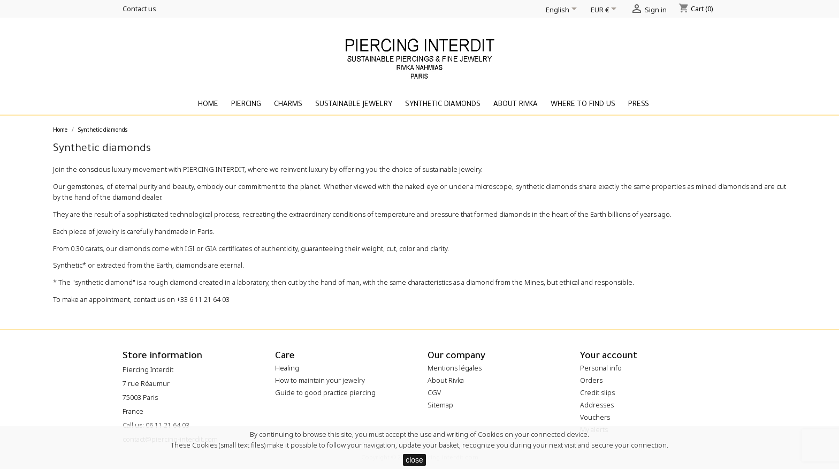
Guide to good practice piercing (325, 392)
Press (638, 105)
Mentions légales (455, 368)
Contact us (139, 8)
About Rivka (515, 105)
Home (208, 105)
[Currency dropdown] (605, 10)
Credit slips (597, 392)
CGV (434, 392)
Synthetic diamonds (442, 105)
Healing (287, 368)
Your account (608, 357)
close (414, 460)
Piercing (246, 105)
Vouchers (595, 417)
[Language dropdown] (563, 10)
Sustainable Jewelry (353, 105)
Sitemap (440, 405)
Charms (288, 105)
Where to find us (583, 105)
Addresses (597, 405)
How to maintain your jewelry (320, 380)
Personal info (601, 368)
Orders (591, 380)
